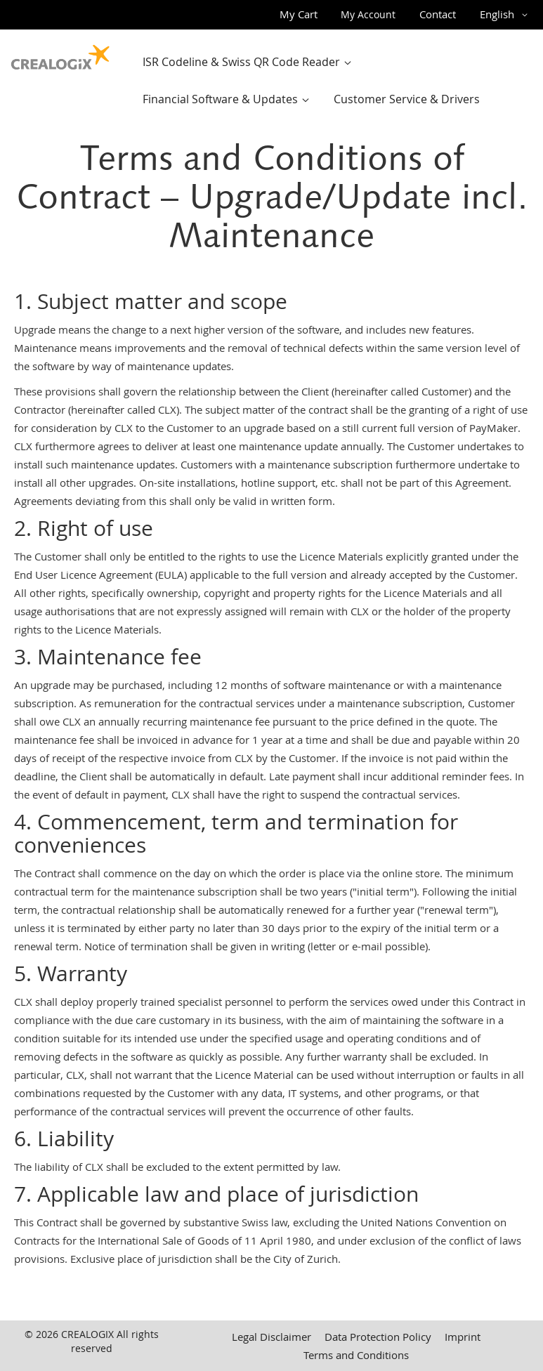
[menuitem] (250, 62)
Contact (437, 14)
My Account (368, 14)
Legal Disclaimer (271, 1337)
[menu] (334, 81)
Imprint (462, 1337)
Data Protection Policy (378, 1337)
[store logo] (60, 54)
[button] (506, 14)
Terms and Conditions (356, 1355)
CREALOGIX (87, 1334)
